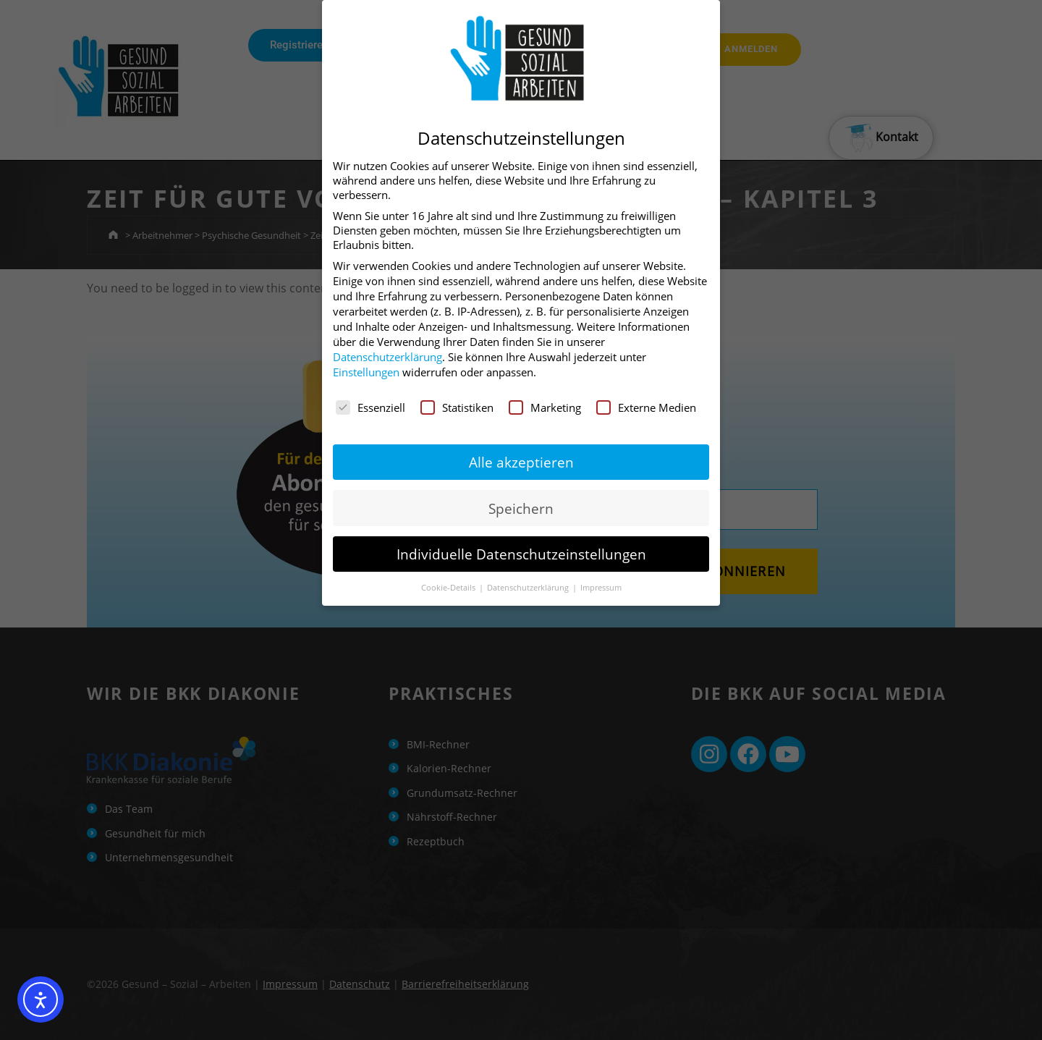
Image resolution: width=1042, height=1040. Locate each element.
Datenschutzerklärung (387, 357)
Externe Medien (646, 407)
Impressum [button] (601, 587)
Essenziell (370, 407)
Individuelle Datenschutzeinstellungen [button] (521, 554)
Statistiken (457, 407)
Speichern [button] (521, 508)
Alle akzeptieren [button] (521, 462)
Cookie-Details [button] (449, 587)
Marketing (545, 407)
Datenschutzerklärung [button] (529, 587)
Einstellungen (366, 372)
